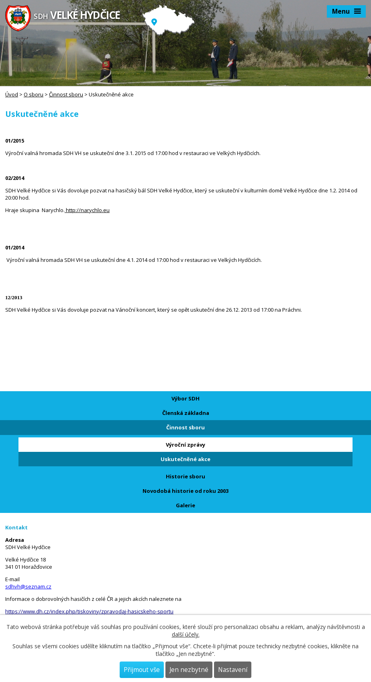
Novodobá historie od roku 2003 (185, 490)
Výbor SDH (185, 398)
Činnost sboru (66, 94)
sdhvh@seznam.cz (28, 586)
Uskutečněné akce (185, 459)
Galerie (185, 505)
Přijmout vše (142, 670)
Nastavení (232, 670)
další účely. (186, 634)
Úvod (11, 94)
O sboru (33, 94)
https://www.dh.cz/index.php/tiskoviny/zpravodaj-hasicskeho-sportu (89, 611)
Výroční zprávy (185, 444)
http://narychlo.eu (87, 210)
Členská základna (185, 413)
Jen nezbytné (188, 670)
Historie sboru (185, 476)
